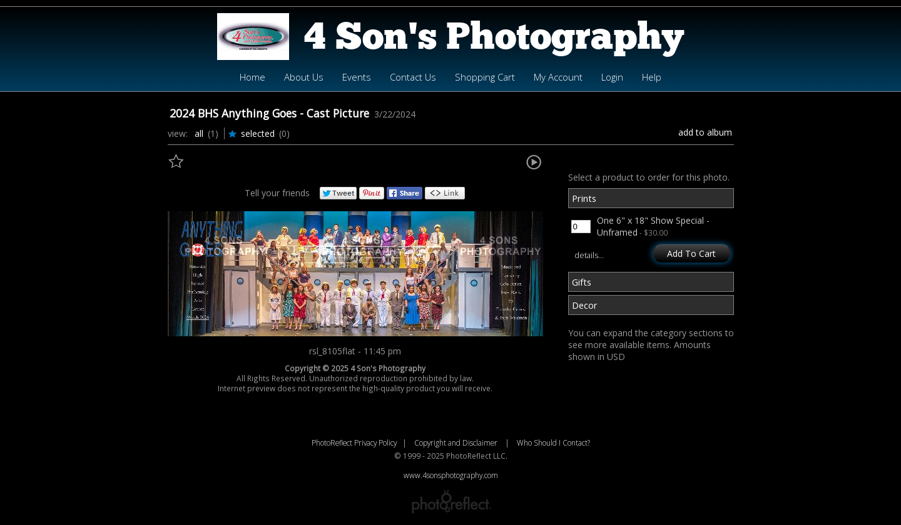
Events (356, 77)
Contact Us (413, 77)
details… (589, 255)
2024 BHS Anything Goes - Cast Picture (269, 113)
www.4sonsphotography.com (451, 475)
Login (612, 77)
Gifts (581, 282)
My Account (558, 77)
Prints (584, 198)
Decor (585, 305)
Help (651, 77)
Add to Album (705, 132)
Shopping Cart (485, 77)
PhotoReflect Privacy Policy (354, 443)
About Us (303, 77)
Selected (258, 133)
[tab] (651, 199)
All (199, 133)
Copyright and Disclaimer (456, 443)
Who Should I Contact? (553, 443)
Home (252, 77)
